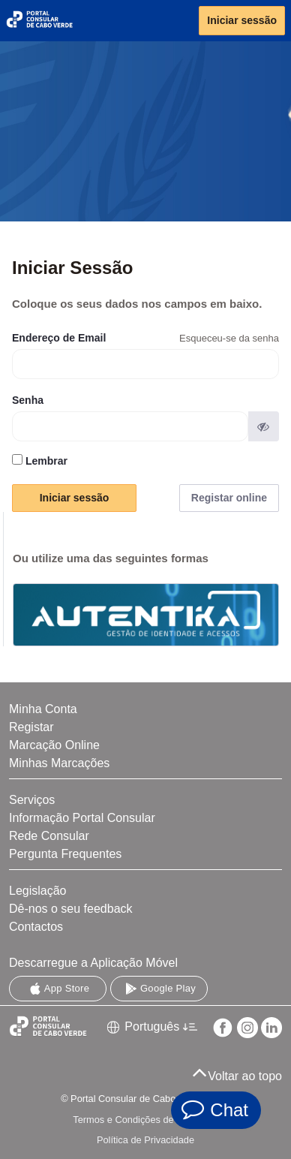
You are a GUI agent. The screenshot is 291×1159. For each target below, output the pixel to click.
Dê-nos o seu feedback (71, 908)
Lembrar (40, 460)
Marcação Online (54, 745)
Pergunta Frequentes (65, 853)
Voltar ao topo (237, 1072)
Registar (31, 727)
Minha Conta (43, 709)
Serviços (32, 799)
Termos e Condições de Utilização (145, 1119)
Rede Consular (49, 835)
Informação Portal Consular (82, 817)
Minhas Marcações (59, 763)
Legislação (38, 890)
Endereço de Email (59, 338)
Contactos (36, 926)
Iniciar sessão (242, 20)
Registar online (229, 498)
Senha (28, 400)
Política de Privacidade (145, 1139)
